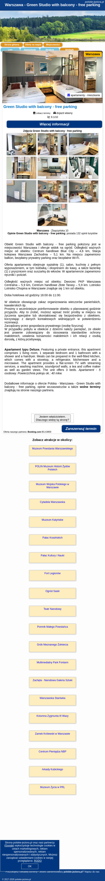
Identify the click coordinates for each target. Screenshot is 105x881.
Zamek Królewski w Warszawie (52, 733)
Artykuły (69, 50)
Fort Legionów (52, 573)
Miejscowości (53, 44)
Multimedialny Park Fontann (52, 662)
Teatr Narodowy (52, 608)
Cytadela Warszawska (52, 502)
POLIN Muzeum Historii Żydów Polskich (52, 468)
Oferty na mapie (33, 44)
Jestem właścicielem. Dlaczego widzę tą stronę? (52, 418)
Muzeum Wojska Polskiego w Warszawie (52, 486)
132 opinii (81, 233)
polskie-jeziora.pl (94, 1)
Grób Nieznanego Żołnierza (52, 644)
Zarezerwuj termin (81, 429)
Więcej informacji (54, 124)
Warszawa (93, 54)
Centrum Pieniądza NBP (52, 751)
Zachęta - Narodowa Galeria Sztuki (52, 680)
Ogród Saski (52, 591)
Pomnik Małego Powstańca (52, 626)
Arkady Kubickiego (52, 769)
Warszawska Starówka (52, 698)
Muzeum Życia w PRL (52, 787)
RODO (38, 860)
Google (9, 845)
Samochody (30, 50)
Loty (10, 50)
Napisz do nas (92, 871)
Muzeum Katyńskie (52, 519)
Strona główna (11, 44)
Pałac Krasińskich (53, 537)
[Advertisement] (52, 838)
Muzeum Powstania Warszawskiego (52, 448)
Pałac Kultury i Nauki (52, 555)
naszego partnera (41, 390)
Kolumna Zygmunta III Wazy (52, 715)
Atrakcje (49, 50)
